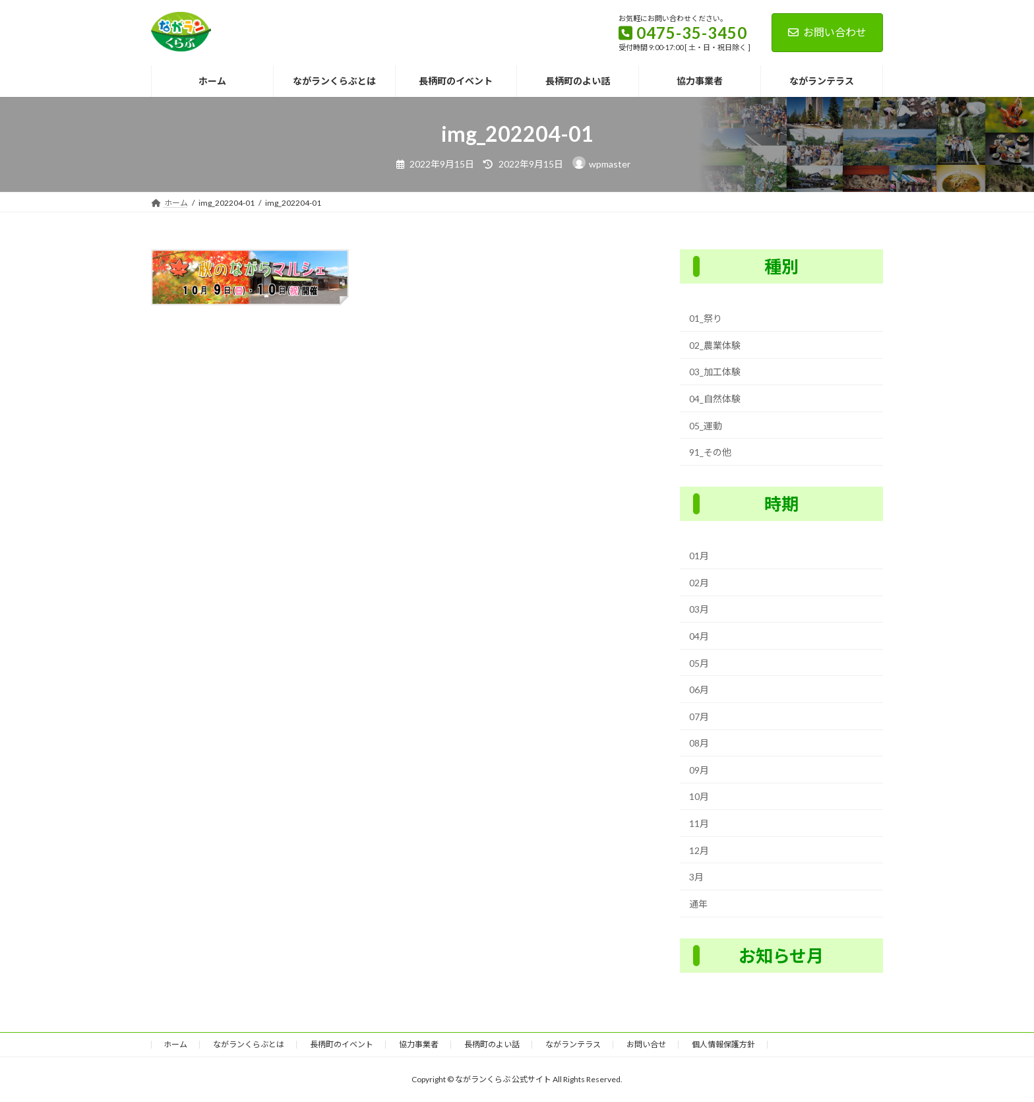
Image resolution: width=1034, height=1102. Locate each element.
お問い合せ (646, 1044)
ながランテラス (573, 1044)
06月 (699, 689)
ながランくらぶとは (248, 1044)
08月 (699, 743)
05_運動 (705, 425)
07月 (699, 715)
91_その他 (710, 452)
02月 (699, 582)
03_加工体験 (715, 371)
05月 (699, 662)
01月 (699, 555)
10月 (699, 796)
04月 (699, 636)
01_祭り (705, 318)
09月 (699, 770)
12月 (699, 849)
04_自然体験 (715, 398)
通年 (698, 903)
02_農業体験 (715, 345)
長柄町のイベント (341, 1044)
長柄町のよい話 (492, 1044)
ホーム (175, 1044)
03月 (699, 609)
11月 (699, 823)
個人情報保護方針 (723, 1044)
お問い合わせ (827, 32)
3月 (696, 876)
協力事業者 (419, 1044)
